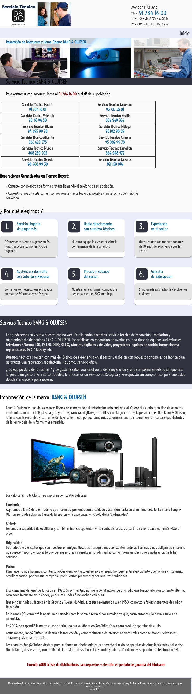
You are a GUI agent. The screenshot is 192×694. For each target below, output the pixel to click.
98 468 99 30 (37, 164)
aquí (128, 683)
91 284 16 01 (37, 109)
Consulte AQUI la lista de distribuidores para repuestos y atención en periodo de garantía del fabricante (96, 664)
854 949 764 (115, 120)
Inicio (185, 33)
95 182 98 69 (115, 131)
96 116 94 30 (38, 120)
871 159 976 (115, 164)
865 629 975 (38, 142)
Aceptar (94, 689)
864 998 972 (115, 153)
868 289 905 (37, 153)
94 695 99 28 (38, 131)
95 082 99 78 (115, 142)
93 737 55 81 (115, 109)
